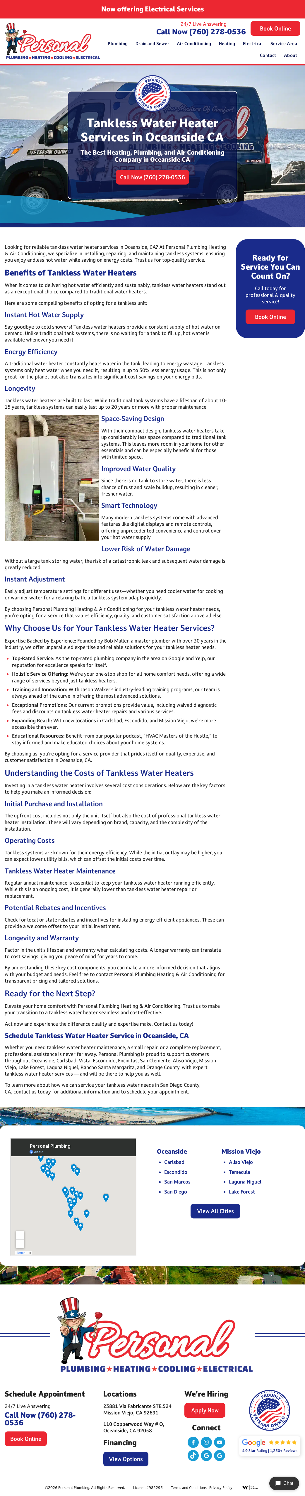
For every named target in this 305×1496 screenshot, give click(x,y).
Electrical (253, 43)
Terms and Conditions (189, 1487)
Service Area (283, 43)
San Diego (175, 1191)
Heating (227, 43)
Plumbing (118, 43)
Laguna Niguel (245, 1181)
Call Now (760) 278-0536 (201, 31)
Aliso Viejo (241, 1162)
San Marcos (177, 1181)
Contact (268, 55)
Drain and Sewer (152, 43)
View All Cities (215, 1211)
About (290, 55)
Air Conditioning (194, 43)
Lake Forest (242, 1191)
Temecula (239, 1172)
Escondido (175, 1172)
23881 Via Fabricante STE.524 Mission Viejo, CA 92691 (137, 1409)
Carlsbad (174, 1162)
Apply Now (205, 1410)
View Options (126, 1459)
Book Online (275, 28)
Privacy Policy (220, 1487)
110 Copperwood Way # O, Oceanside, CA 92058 (134, 1427)
